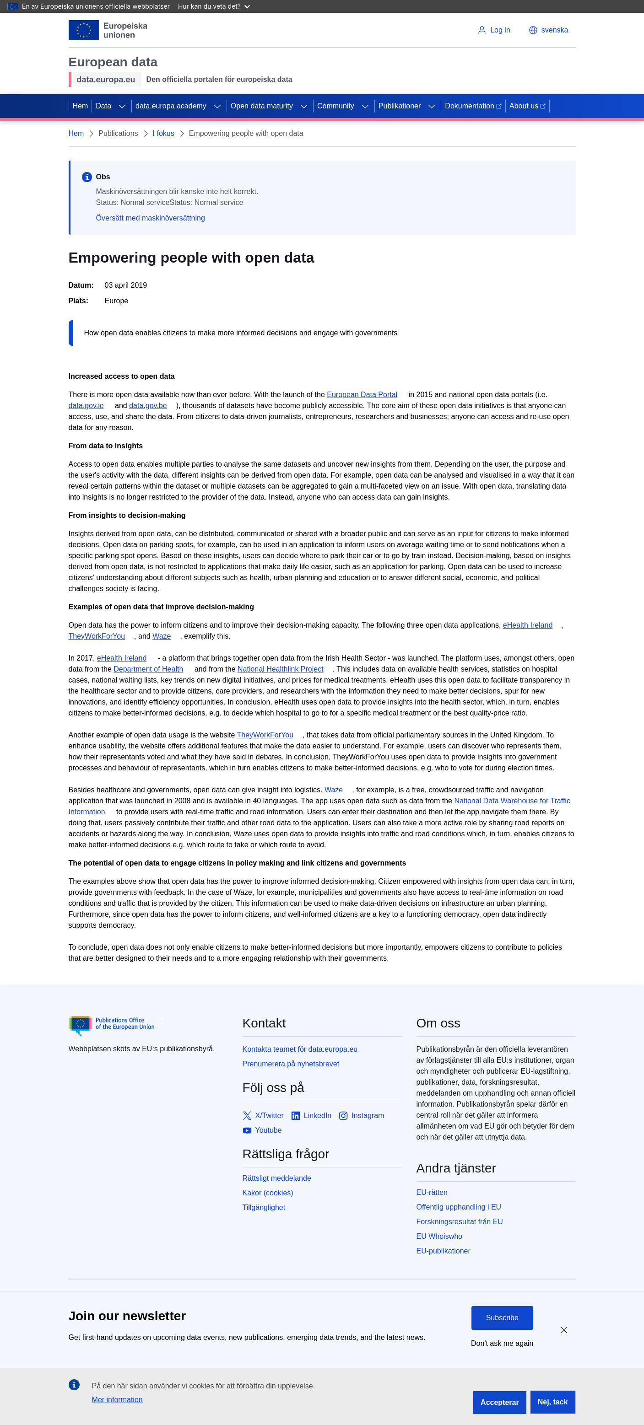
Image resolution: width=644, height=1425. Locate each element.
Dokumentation (473, 106)
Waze (161, 636)
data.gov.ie (86, 405)
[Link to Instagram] (361, 1115)
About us (527, 106)
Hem (80, 106)
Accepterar (500, 1402)
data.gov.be (148, 405)
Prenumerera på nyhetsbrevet (291, 1064)
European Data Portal (362, 394)
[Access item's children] (122, 106)
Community (335, 106)
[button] (548, 30)
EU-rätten (432, 1192)
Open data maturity (262, 106)
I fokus (163, 133)
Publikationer (400, 106)
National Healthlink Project (281, 669)
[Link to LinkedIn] (311, 1115)
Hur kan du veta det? (214, 6)
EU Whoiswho (439, 1236)
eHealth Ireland (528, 625)
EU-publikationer (444, 1251)
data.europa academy (170, 106)
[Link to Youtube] (262, 1130)
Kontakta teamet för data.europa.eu (300, 1049)
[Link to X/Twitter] (263, 1115)
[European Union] (108, 30)
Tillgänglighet (264, 1207)
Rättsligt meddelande (277, 1178)
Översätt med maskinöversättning (150, 218)
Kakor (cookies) (268, 1193)
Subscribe (502, 1318)
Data (103, 106)
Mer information (117, 1399)
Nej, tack (553, 1402)
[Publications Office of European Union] (148, 1026)
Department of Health (148, 669)
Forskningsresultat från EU (460, 1222)
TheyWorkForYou (97, 636)
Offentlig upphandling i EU (459, 1207)
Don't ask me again (502, 1343)
